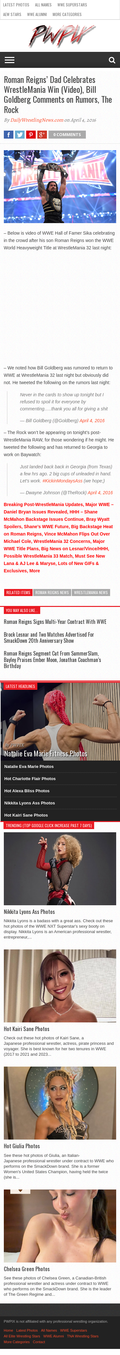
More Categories (67, 14)
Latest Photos (16, 4)
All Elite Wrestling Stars (22, 1336)
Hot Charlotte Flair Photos (30, 778)
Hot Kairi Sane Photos (26, 815)
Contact (39, 1342)
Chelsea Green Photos (27, 1269)
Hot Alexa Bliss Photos (27, 790)
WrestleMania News (91, 592)
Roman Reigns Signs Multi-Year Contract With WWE (55, 621)
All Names (43, 4)
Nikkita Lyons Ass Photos (29, 803)
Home (8, 1330)
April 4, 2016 (92, 420)
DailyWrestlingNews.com (36, 120)
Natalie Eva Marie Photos (29, 766)
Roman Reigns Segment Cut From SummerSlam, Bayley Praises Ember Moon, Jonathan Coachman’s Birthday (52, 659)
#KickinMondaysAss (62, 480)
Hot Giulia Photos (22, 1146)
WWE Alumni (37, 14)
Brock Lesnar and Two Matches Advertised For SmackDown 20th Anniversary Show (49, 637)
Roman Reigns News (52, 592)
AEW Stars (12, 14)
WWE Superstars (72, 4)
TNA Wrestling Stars (83, 1336)
